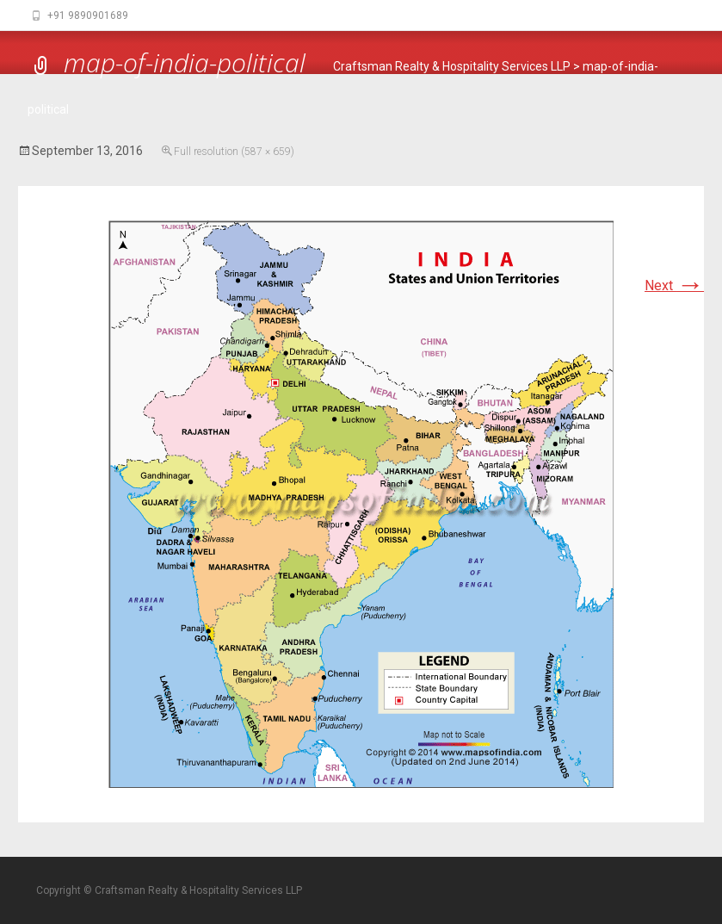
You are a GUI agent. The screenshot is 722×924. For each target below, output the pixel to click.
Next (674, 285)
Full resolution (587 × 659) (234, 152)
